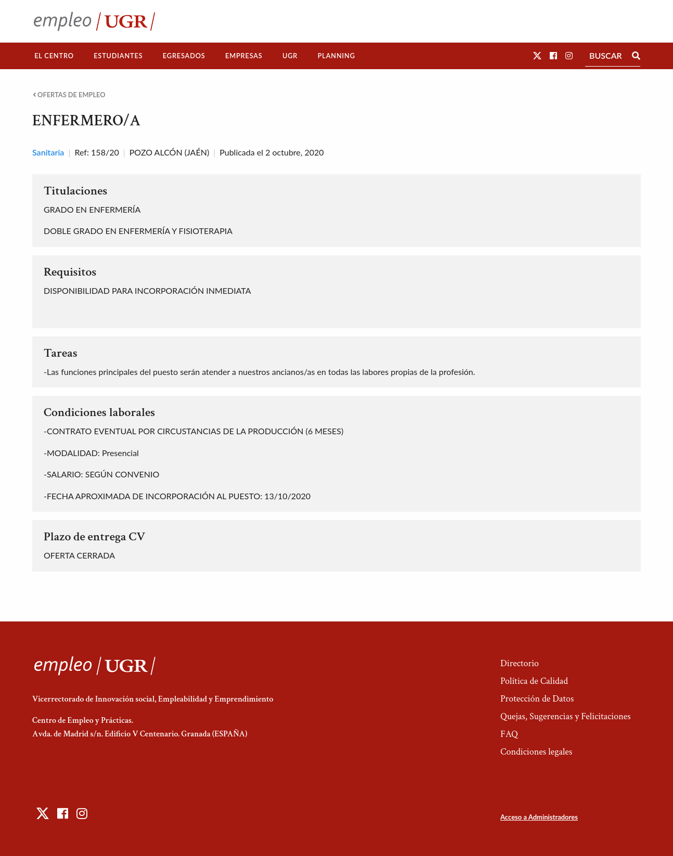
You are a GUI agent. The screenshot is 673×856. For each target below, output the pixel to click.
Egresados (184, 55)
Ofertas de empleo (69, 95)
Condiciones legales (536, 752)
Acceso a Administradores (539, 817)
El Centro (54, 55)
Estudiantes (118, 55)
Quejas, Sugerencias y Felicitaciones (565, 716)
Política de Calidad (534, 681)
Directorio (519, 663)
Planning (336, 55)
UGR (289, 55)
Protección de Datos (537, 699)
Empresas (244, 55)
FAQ (509, 734)
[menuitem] (54, 56)
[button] (537, 55)
